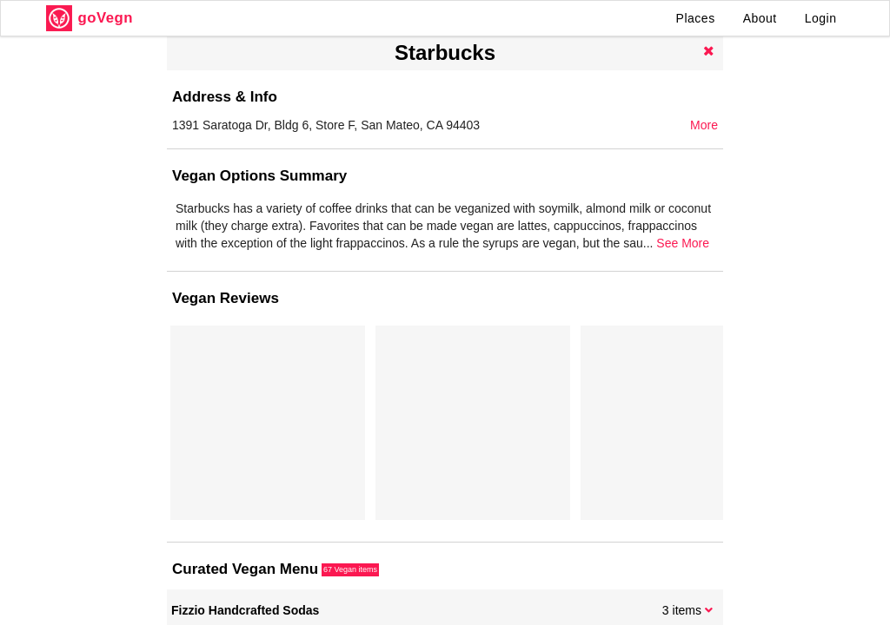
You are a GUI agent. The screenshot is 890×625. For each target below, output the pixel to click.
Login (821, 18)
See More (682, 243)
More (704, 125)
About (760, 18)
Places (695, 18)
